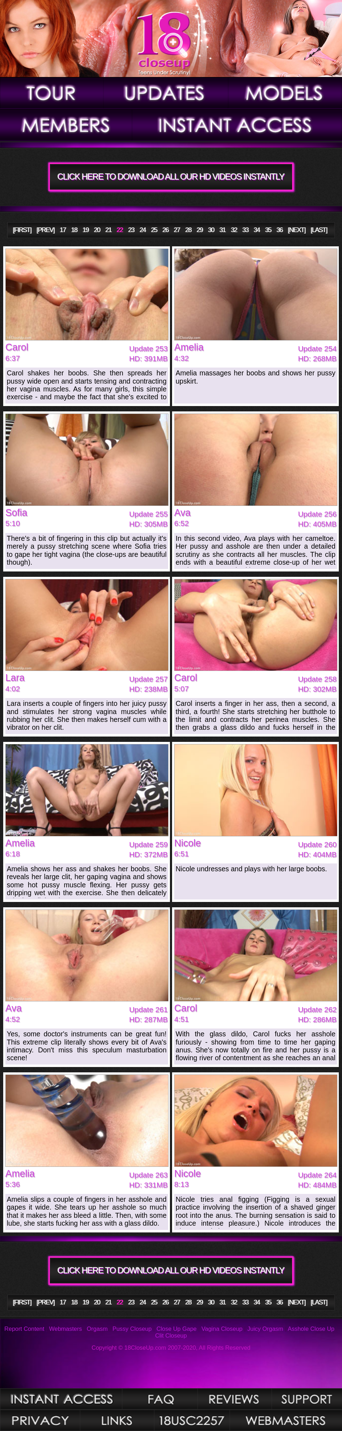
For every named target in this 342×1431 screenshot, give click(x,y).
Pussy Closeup (132, 1328)
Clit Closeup (171, 1335)
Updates (166, 93)
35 (268, 230)
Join (237, 125)
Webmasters (65, 1328)
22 (120, 230)
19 (86, 230)
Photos (61, 1399)
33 (246, 230)
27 (177, 230)
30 (211, 230)
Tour (52, 93)
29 (200, 230)
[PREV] (46, 230)
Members (66, 125)
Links (117, 1420)
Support (306, 1399)
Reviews (234, 1399)
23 (131, 230)
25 (154, 230)
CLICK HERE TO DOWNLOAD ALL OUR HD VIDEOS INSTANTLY (170, 176)
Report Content (24, 1328)
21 (108, 230)
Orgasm (97, 1328)
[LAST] (319, 230)
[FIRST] (22, 230)
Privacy (40, 1420)
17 (63, 230)
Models (285, 93)
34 (257, 230)
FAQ (159, 1399)
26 (165, 230)
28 (189, 230)
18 (74, 230)
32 (234, 230)
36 (280, 230)
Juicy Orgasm (265, 1328)
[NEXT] (297, 230)
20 (97, 230)
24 (143, 230)
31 (223, 230)
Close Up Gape (176, 1328)
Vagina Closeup (221, 1328)
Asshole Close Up (311, 1328)
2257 (191, 1420)
